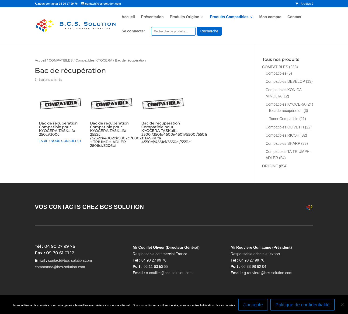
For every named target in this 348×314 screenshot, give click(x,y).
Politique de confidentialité (302, 304)
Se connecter (133, 31)
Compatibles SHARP (283, 143)
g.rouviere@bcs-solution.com (268, 273)
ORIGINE (270, 166)
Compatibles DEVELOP (285, 81)
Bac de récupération (286, 111)
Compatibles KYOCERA (94, 60)
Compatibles (276, 73)
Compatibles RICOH (282, 135)
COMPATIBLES (61, 60)
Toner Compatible (283, 119)
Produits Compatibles (229, 17)
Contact (294, 17)
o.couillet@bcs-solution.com (169, 273)
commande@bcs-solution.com (60, 267)
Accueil (128, 17)
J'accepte (253, 304)
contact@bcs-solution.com (70, 260)
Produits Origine (184, 17)
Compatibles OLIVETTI (285, 127)
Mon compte (270, 17)
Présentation (152, 17)
